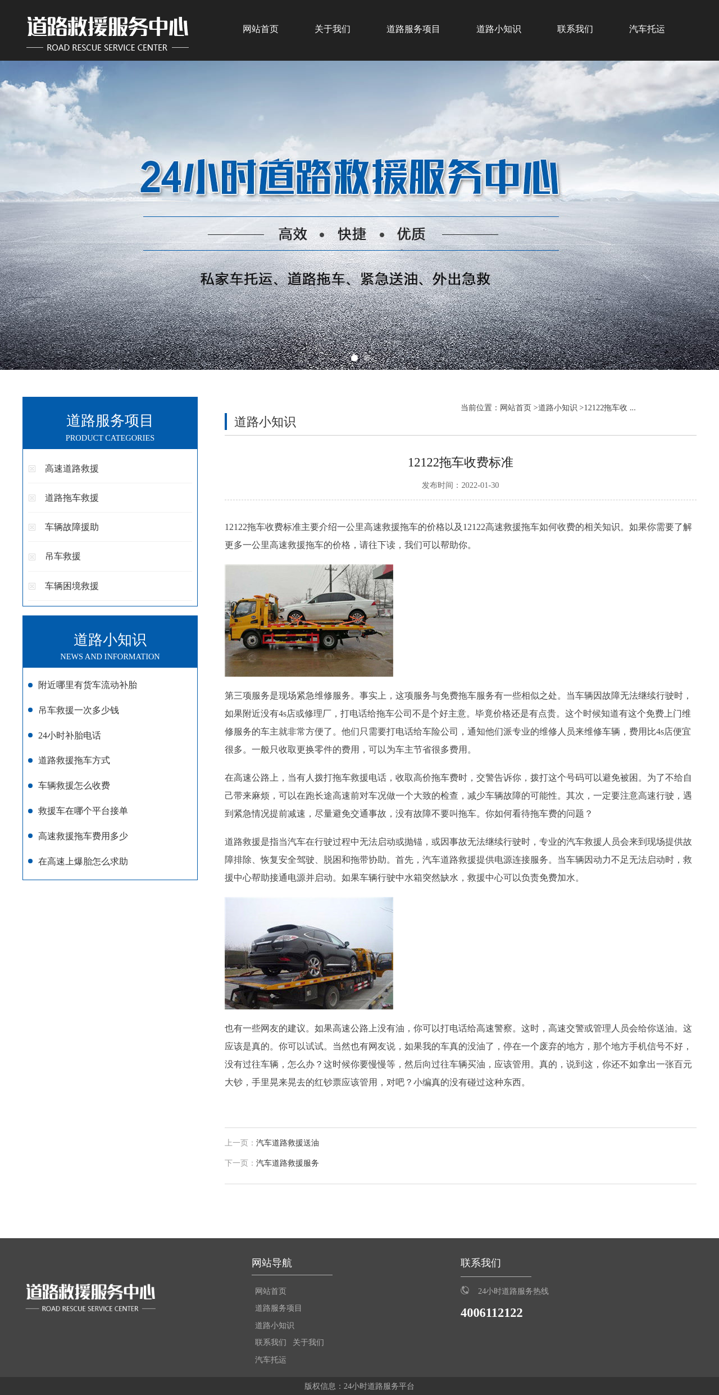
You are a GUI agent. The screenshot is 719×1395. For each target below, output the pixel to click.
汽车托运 (647, 29)
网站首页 (261, 29)
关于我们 (333, 29)
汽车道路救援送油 (287, 1143)
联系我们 (575, 29)
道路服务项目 (413, 29)
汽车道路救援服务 (287, 1163)
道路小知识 (498, 29)
